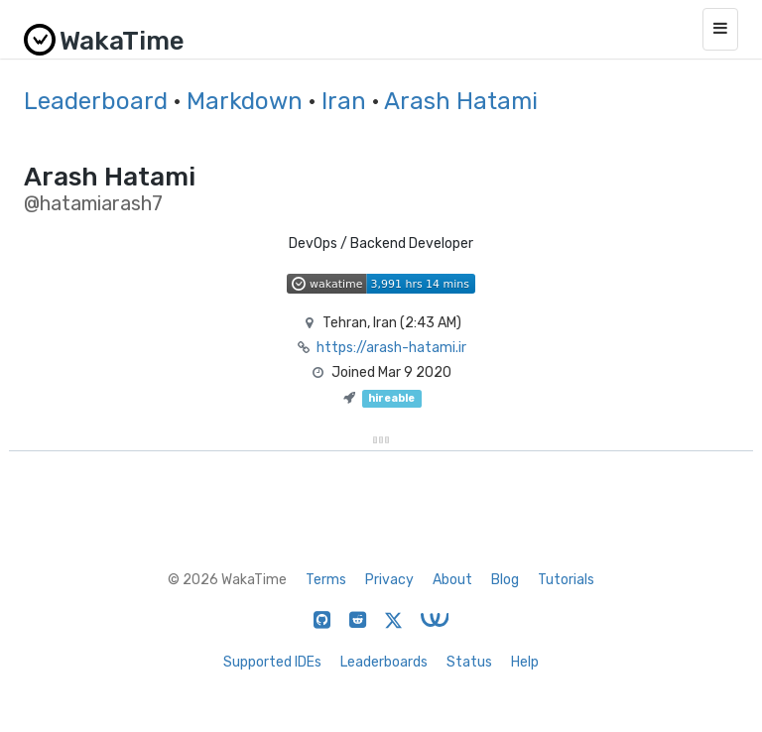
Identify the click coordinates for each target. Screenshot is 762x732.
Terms (326, 579)
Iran (343, 101)
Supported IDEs (272, 662)
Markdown (245, 101)
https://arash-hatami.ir (391, 347)
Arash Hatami (461, 101)
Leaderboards (384, 662)
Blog (505, 579)
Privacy (389, 579)
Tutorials (566, 579)
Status (469, 662)
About (452, 579)
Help (525, 662)
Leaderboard (96, 101)
